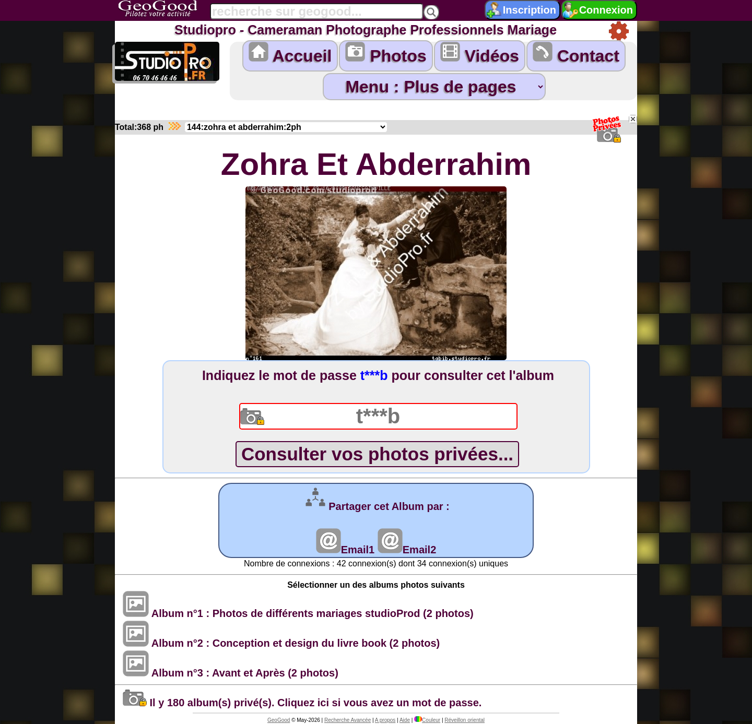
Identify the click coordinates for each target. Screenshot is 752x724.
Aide (405, 720)
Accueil (290, 53)
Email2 (407, 549)
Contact (576, 53)
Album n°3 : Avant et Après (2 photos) (230, 673)
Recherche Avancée (347, 720)
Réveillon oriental (464, 720)
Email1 (345, 549)
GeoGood (278, 720)
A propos (385, 720)
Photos (385, 53)
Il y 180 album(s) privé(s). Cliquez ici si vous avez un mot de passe (301, 702)
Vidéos (479, 53)
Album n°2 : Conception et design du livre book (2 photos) (281, 643)
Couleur (427, 720)
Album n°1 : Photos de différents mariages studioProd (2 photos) (298, 613)
